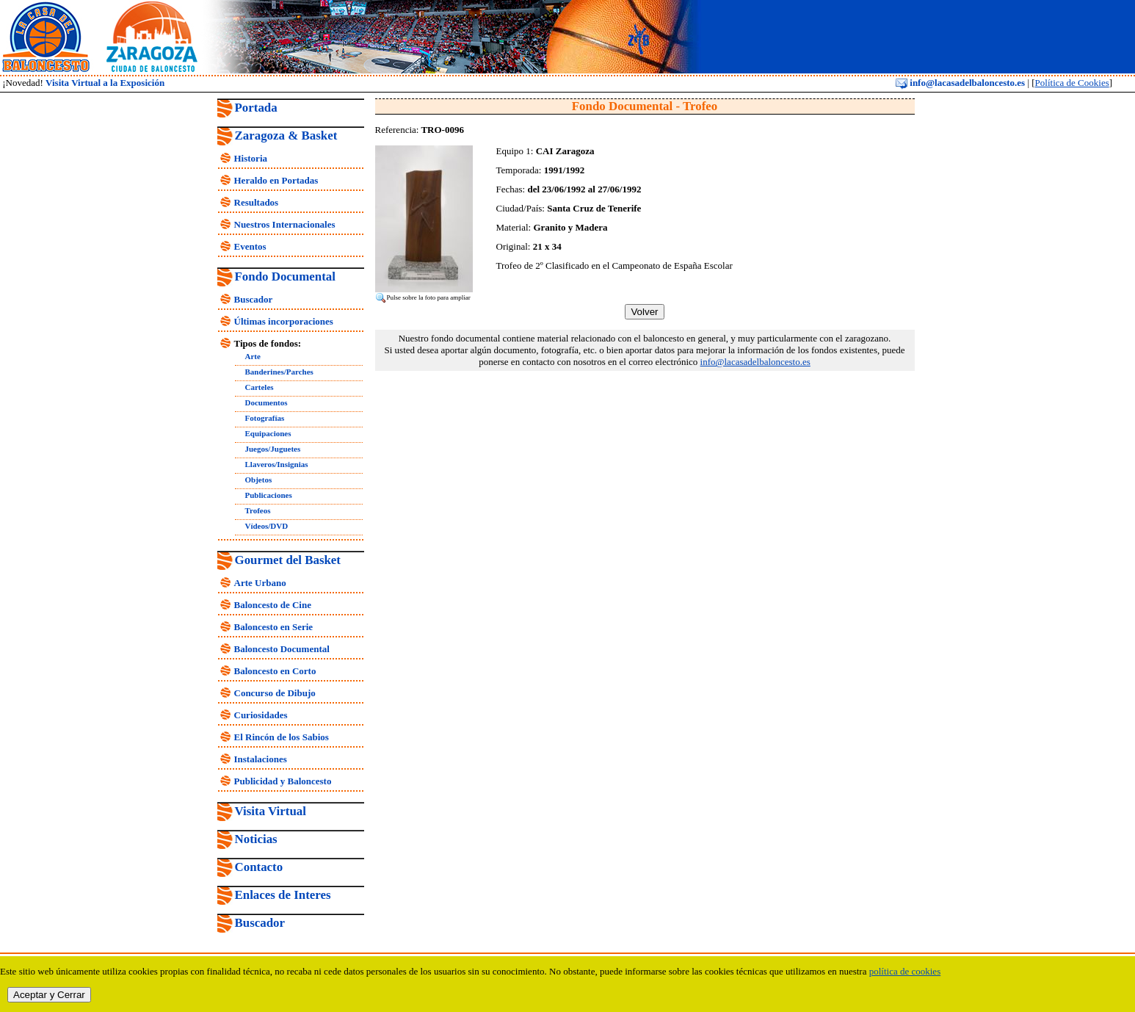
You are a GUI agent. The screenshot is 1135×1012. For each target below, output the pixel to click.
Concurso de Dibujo (275, 692)
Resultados (256, 202)
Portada (256, 108)
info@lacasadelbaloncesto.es (960, 82)
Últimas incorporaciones (283, 321)
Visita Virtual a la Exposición (105, 82)
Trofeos (258, 510)
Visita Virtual (270, 811)
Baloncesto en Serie (273, 626)
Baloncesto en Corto (275, 670)
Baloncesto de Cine (272, 604)
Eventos (250, 246)
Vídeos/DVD (267, 525)
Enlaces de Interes (283, 895)
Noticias (256, 839)
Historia (251, 158)
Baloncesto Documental (282, 648)
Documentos (266, 402)
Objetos (258, 479)
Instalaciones (260, 759)
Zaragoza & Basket (286, 135)
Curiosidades (261, 714)
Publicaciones (268, 495)
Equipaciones (268, 433)
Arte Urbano (260, 582)
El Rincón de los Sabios (281, 736)
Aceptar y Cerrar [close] (49, 994)
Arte (253, 356)
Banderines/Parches (279, 371)
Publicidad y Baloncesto (283, 781)
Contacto (259, 867)
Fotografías (265, 417)
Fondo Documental (285, 276)
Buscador (253, 299)
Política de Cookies (1072, 82)
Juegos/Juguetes (273, 448)
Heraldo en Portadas (276, 180)
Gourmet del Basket (288, 560)
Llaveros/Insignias (276, 464)
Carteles (259, 387)
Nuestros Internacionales (285, 224)
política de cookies (904, 971)
